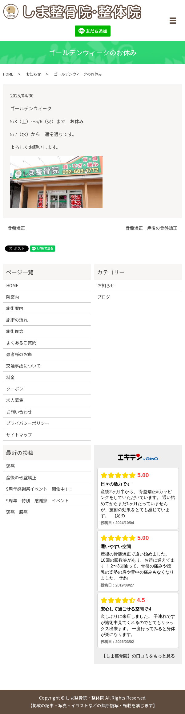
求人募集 (14, 400)
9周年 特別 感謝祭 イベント (37, 500)
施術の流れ (17, 320)
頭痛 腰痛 (17, 512)
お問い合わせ (19, 412)
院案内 (12, 297)
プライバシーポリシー (27, 423)
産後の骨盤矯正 (23, 477)
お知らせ (33, 73)
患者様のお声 (19, 354)
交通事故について (23, 366)
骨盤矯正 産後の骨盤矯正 (151, 228)
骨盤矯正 (16, 228)
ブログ (103, 297)
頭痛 (12, 466)
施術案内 (14, 308)
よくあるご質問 (21, 342)
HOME (8, 73)
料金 (10, 377)
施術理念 (14, 331)
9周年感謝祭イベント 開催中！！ (39, 489)
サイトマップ (19, 435)
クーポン (14, 389)
